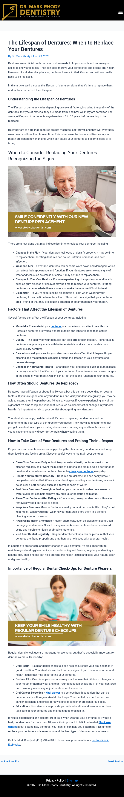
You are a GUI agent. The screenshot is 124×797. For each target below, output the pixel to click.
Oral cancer (53, 692)
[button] (120, 12)
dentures (56, 326)
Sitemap (72, 780)
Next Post (116, 761)
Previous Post (10, 761)
